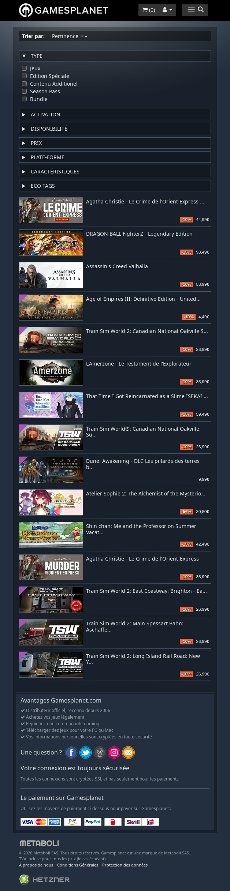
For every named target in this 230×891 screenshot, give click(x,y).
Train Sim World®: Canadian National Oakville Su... (142, 432)
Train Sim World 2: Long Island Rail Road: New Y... (143, 659)
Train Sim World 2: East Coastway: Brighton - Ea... (146, 591)
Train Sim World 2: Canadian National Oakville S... (147, 331)
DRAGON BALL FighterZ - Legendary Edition (139, 234)
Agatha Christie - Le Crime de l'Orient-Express (142, 559)
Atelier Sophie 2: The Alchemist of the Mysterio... (145, 494)
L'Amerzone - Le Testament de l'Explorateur (139, 364)
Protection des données (125, 865)
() (148, 9)
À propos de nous (36, 865)
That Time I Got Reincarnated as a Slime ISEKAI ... (147, 396)
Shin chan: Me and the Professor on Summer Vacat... (141, 529)
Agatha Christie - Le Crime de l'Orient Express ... (145, 202)
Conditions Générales (77, 865)
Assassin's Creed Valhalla (117, 266)
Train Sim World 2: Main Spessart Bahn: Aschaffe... (134, 627)
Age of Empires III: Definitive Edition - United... (143, 299)
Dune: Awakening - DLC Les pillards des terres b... (143, 464)
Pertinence (70, 36)
